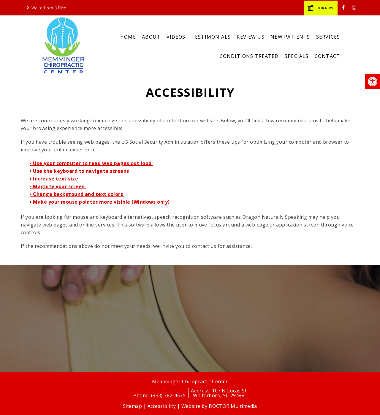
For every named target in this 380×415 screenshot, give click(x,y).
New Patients (290, 37)
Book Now (320, 8)
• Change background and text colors (77, 194)
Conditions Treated (249, 56)
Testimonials (211, 37)
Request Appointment (190, 301)
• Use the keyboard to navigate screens (80, 171)
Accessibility (162, 406)
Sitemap (132, 406)
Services (328, 37)
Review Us (250, 37)
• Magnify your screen (58, 186)
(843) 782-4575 (169, 395)
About (151, 37)
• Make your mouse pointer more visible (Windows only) (100, 202)
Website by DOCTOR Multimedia (219, 406)
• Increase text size (54, 178)
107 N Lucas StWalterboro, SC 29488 (219, 393)
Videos (176, 37)
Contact (327, 56)
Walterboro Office (48, 7)
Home (128, 37)
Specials (296, 56)
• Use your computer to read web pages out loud (91, 163)
